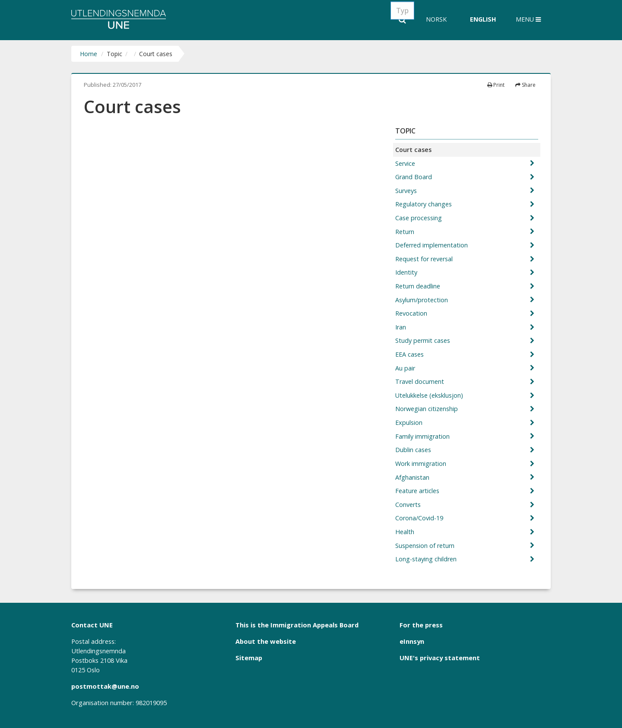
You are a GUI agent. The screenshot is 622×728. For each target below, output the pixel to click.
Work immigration (421, 463)
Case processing (419, 218)
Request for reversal (424, 259)
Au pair (406, 368)
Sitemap (248, 657)
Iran (401, 327)
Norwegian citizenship (427, 409)
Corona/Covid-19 (420, 518)
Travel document (420, 381)
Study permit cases (423, 340)
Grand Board (414, 177)
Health (405, 532)
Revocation (412, 313)
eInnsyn (412, 641)
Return (405, 232)
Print (496, 85)
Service (406, 163)
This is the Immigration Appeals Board (297, 624)
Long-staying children (426, 559)
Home (88, 54)
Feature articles (418, 491)
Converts (408, 504)
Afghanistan (413, 477)
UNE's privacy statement (440, 657)
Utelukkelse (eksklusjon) (430, 395)
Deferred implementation (432, 245)
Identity (407, 272)
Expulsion (409, 422)
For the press (421, 624)
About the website (265, 641)
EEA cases (410, 354)
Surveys (407, 191)
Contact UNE (92, 624)
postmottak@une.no (105, 686)
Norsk (436, 19)
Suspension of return (425, 545)
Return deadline (418, 286)
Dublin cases (414, 450)
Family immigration (423, 436)
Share (525, 85)
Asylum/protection (422, 300)
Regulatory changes (424, 204)
